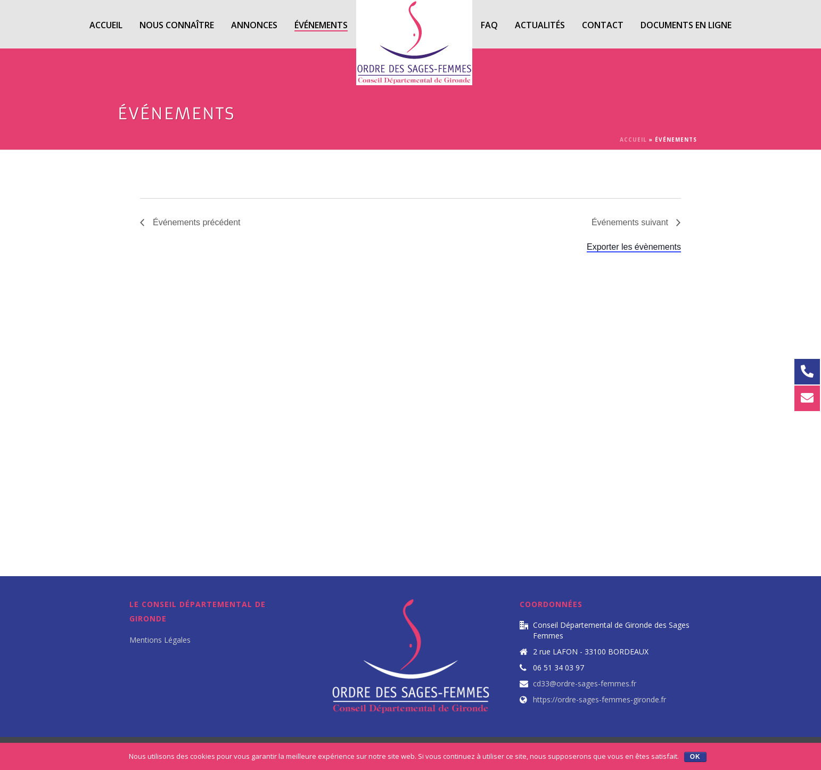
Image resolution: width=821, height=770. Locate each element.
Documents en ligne (686, 25)
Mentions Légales (160, 640)
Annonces (254, 25)
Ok (695, 756)
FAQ (489, 25)
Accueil (105, 25)
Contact (602, 25)
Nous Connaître (176, 25)
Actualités (540, 25)
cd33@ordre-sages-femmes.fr (584, 684)
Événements (321, 25)
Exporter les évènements (634, 246)
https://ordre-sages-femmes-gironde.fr (599, 700)
